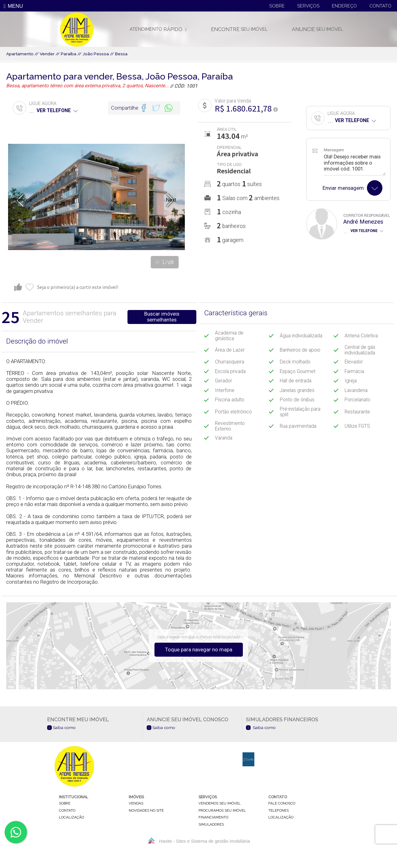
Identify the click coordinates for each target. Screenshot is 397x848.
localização (71, 817)
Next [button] (171, 200)
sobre (64, 803)
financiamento (213, 817)
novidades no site (146, 810)
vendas (136, 803)
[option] (96, 197)
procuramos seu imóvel (222, 810)
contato (67, 810)
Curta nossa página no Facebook (248, 762)
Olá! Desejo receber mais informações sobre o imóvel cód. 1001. (354, 165)
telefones (278, 810)
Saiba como (61, 727)
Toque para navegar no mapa (198, 650)
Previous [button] (22, 200)
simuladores (211, 824)
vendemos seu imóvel (219, 803)
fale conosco (281, 803)
